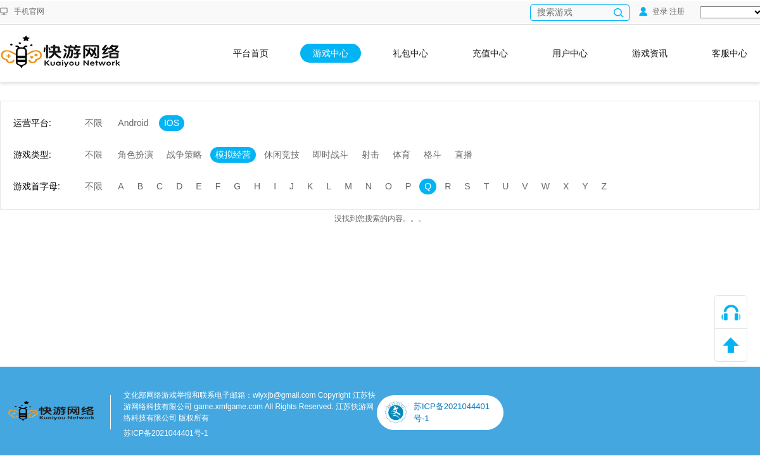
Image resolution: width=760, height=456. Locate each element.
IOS (171, 123)
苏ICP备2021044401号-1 (166, 433)
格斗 (432, 154)
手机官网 (29, 11)
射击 (370, 154)
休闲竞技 (282, 154)
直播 (463, 154)
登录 (653, 11)
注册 (677, 11)
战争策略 (184, 154)
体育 (401, 154)
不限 (94, 123)
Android (133, 123)
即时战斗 (330, 154)
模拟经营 (233, 154)
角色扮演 (135, 154)
